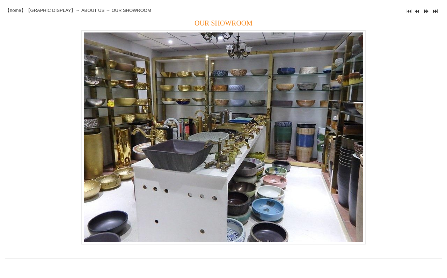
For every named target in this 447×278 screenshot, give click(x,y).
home (15, 10)
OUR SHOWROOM (131, 10)
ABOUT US (92, 10)
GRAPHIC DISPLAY (50, 10)
